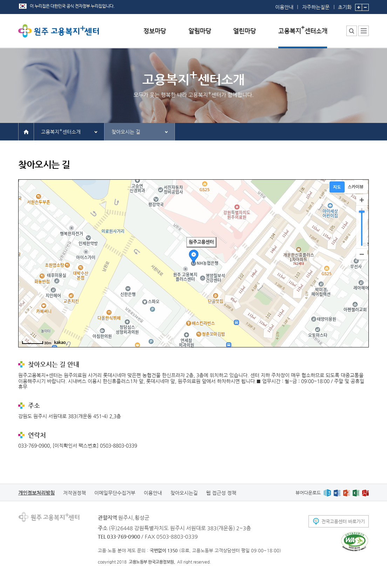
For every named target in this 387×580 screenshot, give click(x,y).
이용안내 (284, 7)
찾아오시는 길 (125, 131)
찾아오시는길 (184, 493)
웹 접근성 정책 (221, 493)
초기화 (345, 5)
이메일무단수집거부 (114, 493)
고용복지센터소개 (61, 130)
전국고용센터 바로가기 (343, 521)
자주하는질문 (316, 7)
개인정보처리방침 (36, 493)
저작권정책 (74, 493)
